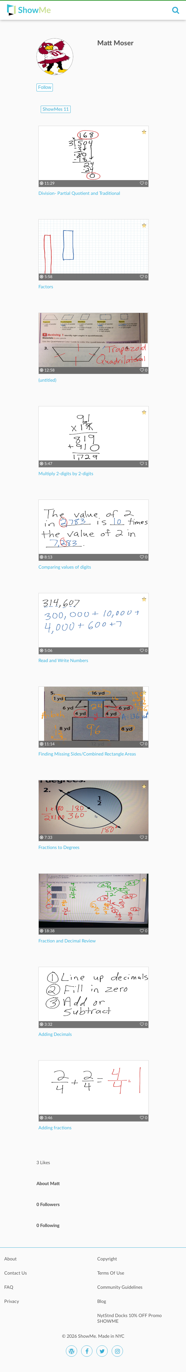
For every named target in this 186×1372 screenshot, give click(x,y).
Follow (44, 87)
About (10, 1259)
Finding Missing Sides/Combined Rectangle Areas (87, 754)
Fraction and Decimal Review (67, 941)
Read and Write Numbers (63, 660)
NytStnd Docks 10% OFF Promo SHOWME (129, 1318)
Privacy (11, 1301)
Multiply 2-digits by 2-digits (65, 473)
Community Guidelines (119, 1287)
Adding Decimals (55, 1034)
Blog (101, 1301)
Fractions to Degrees (58, 847)
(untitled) (47, 380)
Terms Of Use (110, 1273)
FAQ (8, 1287)
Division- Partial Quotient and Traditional (79, 193)
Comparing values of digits (64, 567)
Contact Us (15, 1273)
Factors (45, 287)
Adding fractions (55, 1128)
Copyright (107, 1259)
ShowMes (56, 109)
